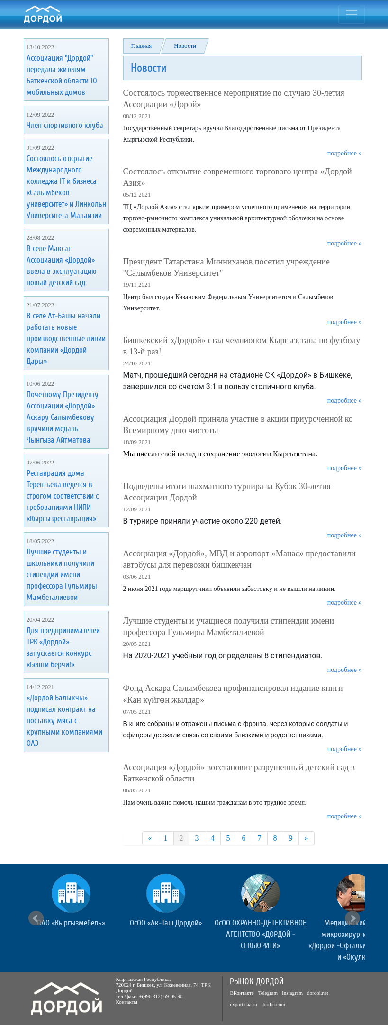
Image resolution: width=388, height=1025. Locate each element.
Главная (141, 45)
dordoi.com (273, 1004)
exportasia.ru (243, 1004)
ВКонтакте (241, 993)
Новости (185, 45)
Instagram (292, 993)
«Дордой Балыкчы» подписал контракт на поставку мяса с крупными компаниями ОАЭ (64, 720)
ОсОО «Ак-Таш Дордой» (166, 923)
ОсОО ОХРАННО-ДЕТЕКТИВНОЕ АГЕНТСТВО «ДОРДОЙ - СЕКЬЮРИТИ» (261, 934)
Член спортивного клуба (65, 125)
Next (352, 918)
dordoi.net (317, 993)
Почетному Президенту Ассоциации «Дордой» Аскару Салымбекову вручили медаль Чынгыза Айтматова (63, 417)
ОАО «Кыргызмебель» (71, 923)
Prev (36, 918)
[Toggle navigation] (351, 14)
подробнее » (344, 153)
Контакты (126, 1002)
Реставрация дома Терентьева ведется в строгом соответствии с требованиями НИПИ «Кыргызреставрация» (63, 496)
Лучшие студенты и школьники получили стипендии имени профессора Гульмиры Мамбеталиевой (62, 574)
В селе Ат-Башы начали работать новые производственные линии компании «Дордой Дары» (66, 338)
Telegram (268, 993)
